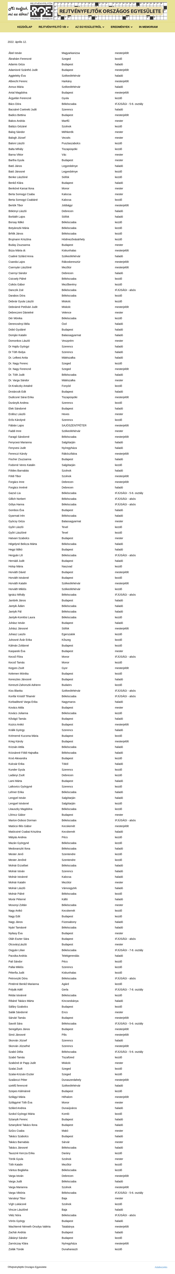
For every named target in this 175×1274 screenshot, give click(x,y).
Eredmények (120, 26)
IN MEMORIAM (148, 26)
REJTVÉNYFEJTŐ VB (52, 26)
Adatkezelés (161, 1267)
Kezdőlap (24, 26)
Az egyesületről (88, 26)
